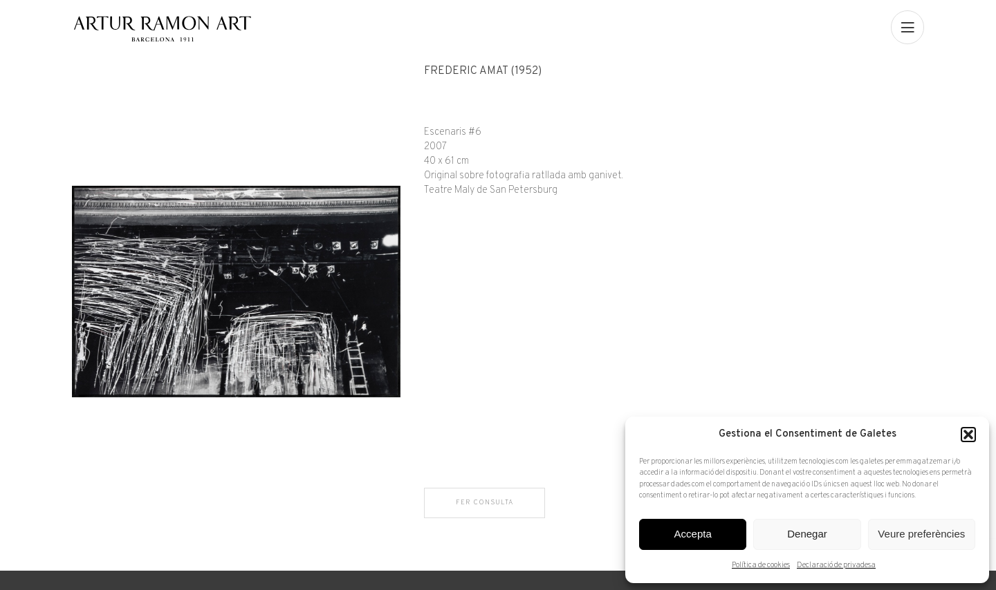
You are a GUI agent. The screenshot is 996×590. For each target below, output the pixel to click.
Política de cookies (761, 565)
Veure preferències (921, 534)
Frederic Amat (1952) (483, 71)
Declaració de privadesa (836, 565)
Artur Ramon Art (162, 29)
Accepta (693, 534)
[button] (968, 434)
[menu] (907, 27)
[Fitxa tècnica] (674, 131)
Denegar (807, 534)
